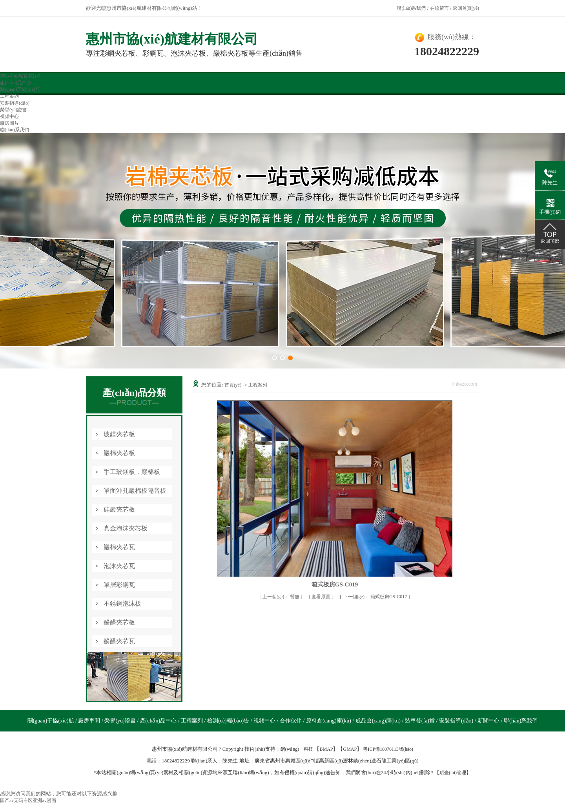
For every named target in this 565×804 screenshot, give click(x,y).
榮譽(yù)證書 (13, 110)
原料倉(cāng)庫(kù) (329, 721)
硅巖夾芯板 (119, 509)
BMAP (326, 749)
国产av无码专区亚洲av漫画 (28, 800)
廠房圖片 (9, 123)
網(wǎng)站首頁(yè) (20, 75)
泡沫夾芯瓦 (119, 566)
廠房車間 (90, 721)
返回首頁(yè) (466, 8)
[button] (274, 358)
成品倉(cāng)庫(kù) (378, 721)
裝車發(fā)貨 (420, 721)
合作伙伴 (291, 721)
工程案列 (9, 96)
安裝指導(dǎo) (14, 103)
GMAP (350, 749)
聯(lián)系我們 (411, 8)
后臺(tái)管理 (452, 772)
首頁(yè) (232, 385)
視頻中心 (9, 116)
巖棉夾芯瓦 (119, 547)
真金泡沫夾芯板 (126, 528)
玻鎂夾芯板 (119, 434)
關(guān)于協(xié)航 (20, 89)
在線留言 (439, 8)
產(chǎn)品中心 (15, 82)
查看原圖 (322, 596)
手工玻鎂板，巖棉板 (132, 471)
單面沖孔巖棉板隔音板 (135, 490)
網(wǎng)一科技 (297, 749)
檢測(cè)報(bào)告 (229, 721)
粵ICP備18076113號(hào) (388, 749)
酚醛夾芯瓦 (119, 641)
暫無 (281, 596)
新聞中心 (489, 721)
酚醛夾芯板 (119, 622)
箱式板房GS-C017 (375, 596)
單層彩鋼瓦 (119, 584)
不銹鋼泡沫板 (122, 603)
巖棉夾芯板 (119, 453)
